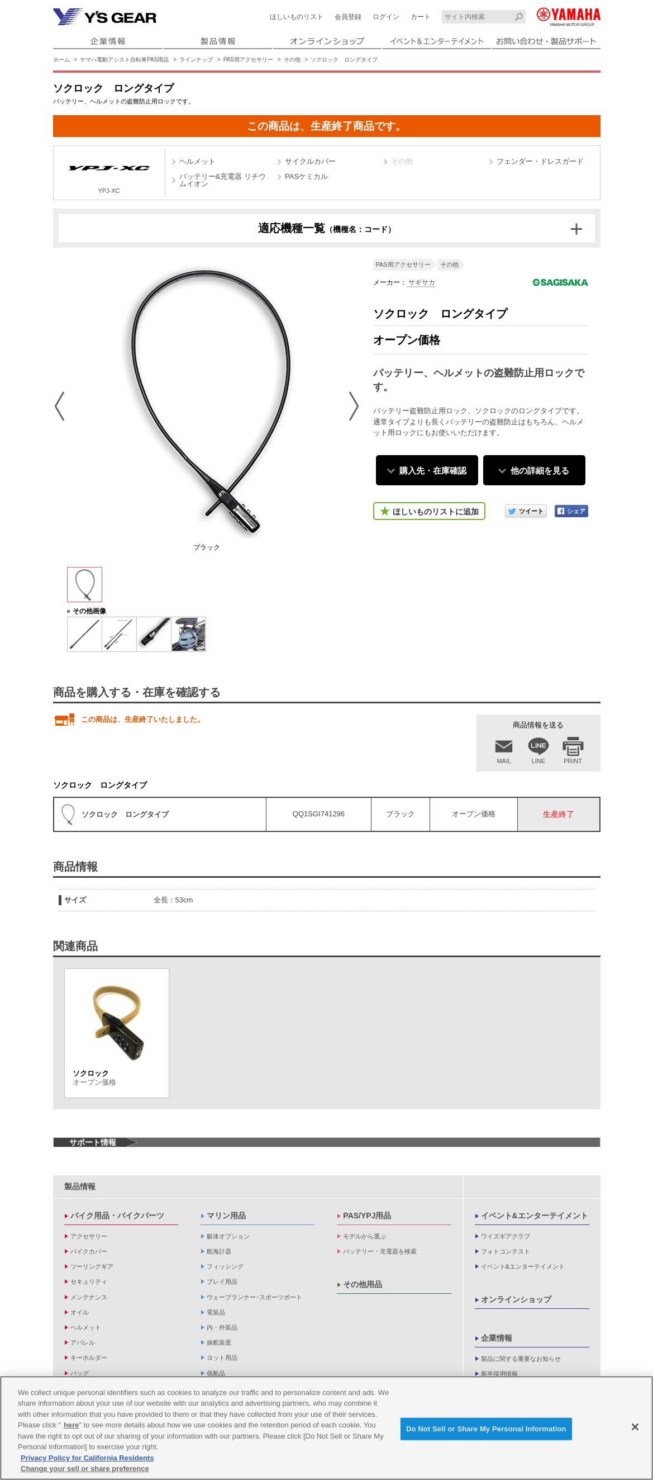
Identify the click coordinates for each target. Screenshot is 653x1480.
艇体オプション (228, 1236)
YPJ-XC (109, 174)
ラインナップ (196, 59)
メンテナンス (88, 1297)
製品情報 (80, 1186)
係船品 (216, 1373)
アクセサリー (88, 1236)
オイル (79, 1312)
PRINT (573, 761)
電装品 (216, 1312)
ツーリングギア (91, 1266)
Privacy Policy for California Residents (87, 1458)
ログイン (386, 17)
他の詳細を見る (540, 470)
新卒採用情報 (499, 1373)
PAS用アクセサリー (248, 59)
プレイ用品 (222, 1281)
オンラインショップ (516, 1299)
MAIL (504, 761)
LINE (538, 761)
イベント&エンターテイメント (534, 1215)
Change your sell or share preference (85, 1468)
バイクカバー (88, 1251)
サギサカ (421, 282)
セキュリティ (88, 1281)
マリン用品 (226, 1215)
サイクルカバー (310, 161)
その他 (292, 59)
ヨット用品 (222, 1357)
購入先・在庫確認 (432, 470)
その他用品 (362, 1284)
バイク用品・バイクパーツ (117, 1215)
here (71, 1425)
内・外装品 (222, 1327)
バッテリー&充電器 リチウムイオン (222, 180)
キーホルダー (88, 1357)
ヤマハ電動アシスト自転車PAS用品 (124, 59)
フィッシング (225, 1266)
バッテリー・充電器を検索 (380, 1251)
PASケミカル (306, 176)
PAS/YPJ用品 (367, 1215)
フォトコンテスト (505, 1251)
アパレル (82, 1342)
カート (421, 17)
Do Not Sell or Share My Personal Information (486, 1429)
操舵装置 (219, 1342)
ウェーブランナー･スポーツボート (254, 1297)
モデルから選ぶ (364, 1236)
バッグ (79, 1373)
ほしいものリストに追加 (436, 511)
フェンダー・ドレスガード (540, 161)
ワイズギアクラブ (505, 1236)
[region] (326, 1428)
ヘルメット (197, 161)
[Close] (635, 1427)
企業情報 (496, 1338)
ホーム (61, 59)
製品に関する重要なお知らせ (521, 1358)
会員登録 (348, 17)
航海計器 (219, 1251)
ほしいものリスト (296, 17)
